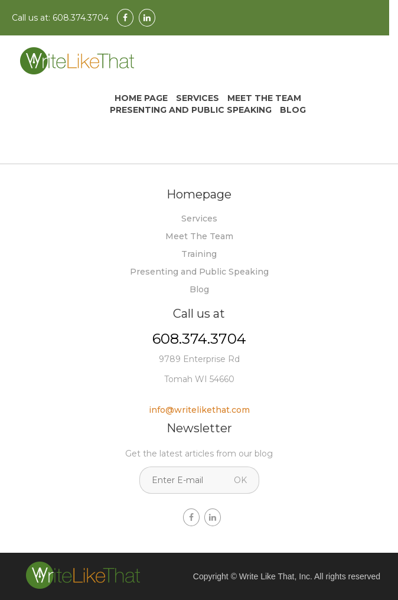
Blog (293, 110)
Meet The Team (264, 98)
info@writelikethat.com (199, 410)
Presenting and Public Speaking (191, 110)
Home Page (141, 98)
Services (197, 98)
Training (199, 254)
